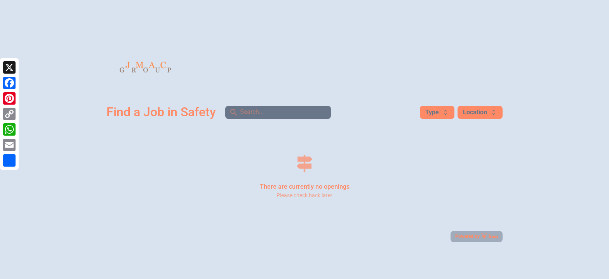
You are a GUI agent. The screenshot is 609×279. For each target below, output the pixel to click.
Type (437, 112)
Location (480, 112)
